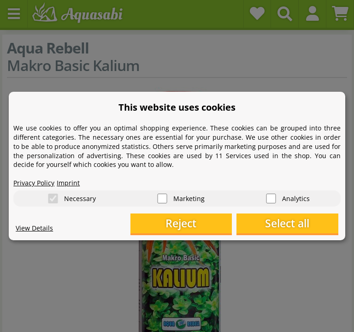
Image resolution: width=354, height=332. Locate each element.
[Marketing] (162, 198)
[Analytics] (271, 198)
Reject (195, 223)
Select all (292, 223)
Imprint (68, 182)
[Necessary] (53, 198)
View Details (34, 228)
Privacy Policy (33, 182)
